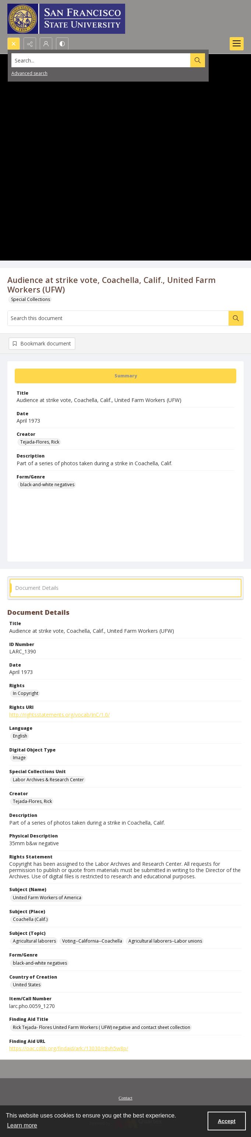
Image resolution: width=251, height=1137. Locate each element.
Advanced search (29, 73)
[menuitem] (125, 1097)
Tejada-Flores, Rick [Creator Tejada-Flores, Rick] (39, 442)
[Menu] (237, 43)
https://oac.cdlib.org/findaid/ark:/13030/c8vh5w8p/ (68, 1048)
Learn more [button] (22, 1125)
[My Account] (46, 44)
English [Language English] (20, 736)
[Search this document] (118, 318)
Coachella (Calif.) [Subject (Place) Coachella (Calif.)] (30, 919)
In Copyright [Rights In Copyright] (25, 693)
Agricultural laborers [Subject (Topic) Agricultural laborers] (34, 941)
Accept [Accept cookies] (227, 1121)
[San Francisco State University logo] (66, 19)
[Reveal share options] (30, 44)
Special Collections (30, 299)
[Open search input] (14, 44)
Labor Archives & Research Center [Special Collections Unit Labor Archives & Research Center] (48, 779)
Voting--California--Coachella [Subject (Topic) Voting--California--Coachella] (92, 941)
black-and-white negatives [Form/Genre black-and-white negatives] (47, 484)
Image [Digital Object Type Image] (19, 757)
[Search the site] (101, 60)
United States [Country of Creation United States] (26, 985)
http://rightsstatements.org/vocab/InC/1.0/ (59, 714)
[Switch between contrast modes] (62, 44)
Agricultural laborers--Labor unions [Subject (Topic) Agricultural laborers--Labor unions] (165, 941)
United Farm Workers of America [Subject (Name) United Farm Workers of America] (47, 897)
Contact (125, 1098)
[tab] (125, 376)
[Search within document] (236, 318)
